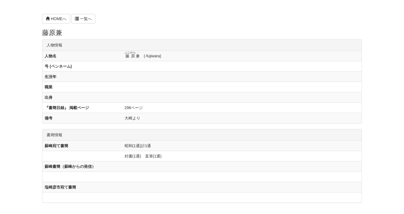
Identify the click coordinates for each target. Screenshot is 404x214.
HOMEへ (56, 19)
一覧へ (83, 19)
